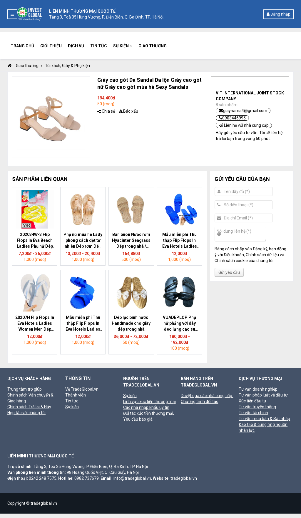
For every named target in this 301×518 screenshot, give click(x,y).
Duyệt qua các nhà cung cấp (207, 395)
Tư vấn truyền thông (257, 406)
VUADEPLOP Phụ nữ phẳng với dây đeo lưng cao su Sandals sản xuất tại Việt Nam (179, 329)
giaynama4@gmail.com (243, 110)
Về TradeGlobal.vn (81, 389)
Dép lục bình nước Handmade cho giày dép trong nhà (131, 323)
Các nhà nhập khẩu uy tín (146, 407)
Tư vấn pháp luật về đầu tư (263, 395)
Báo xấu (130, 111)
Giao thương (152, 46)
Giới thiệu (51, 46)
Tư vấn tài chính (253, 412)
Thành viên (75, 395)
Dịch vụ (76, 46)
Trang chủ (22, 46)
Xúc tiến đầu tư (252, 401)
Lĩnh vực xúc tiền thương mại (149, 401)
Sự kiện (122, 46)
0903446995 (232, 118)
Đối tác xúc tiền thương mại (148, 413)
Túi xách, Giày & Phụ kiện (67, 65)
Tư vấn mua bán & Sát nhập (264, 418)
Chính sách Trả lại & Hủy (29, 406)
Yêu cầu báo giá (138, 419)
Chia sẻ (108, 111)
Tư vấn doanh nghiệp (258, 389)
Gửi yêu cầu (229, 272)
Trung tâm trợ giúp (24, 389)
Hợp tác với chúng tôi (26, 412)
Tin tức (98, 46)
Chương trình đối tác (199, 401)
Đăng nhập (278, 14)
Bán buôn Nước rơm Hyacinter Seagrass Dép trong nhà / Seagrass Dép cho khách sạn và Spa (131, 246)
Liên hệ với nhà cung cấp (244, 125)
